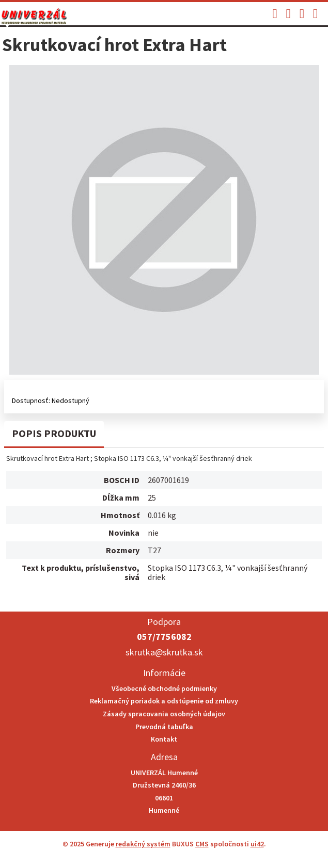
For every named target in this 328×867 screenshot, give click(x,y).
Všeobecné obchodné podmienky (164, 688)
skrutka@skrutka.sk (164, 652)
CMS (202, 843)
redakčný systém (143, 843)
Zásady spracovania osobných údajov (164, 713)
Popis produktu (54, 433)
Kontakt (164, 739)
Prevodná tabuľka (164, 726)
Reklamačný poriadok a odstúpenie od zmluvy (164, 700)
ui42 (257, 843)
